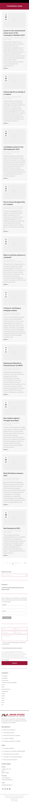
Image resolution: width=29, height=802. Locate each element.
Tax (10, 96)
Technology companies (8, 732)
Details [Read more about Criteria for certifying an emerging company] (5, 339)
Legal (19, 207)
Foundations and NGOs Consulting (11, 741)
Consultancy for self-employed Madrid (12, 756)
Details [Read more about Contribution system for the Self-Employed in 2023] (5, 178)
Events (3, 684)
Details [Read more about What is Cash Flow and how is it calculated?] (5, 284)
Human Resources (7, 368)
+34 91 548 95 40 (6, 778)
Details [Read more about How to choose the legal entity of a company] (5, 231)
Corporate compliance (8, 738)
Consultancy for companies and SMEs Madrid (14, 751)
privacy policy (7, 601)
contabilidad (6, 37)
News (10, 37)
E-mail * (4, 611)
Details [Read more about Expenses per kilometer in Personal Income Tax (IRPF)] (5, 394)
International (5, 691)
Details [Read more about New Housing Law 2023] (5, 555)
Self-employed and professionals (11, 754)
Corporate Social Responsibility (9, 682)
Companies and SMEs (8, 748)
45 (25, 563)
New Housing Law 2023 (11, 528)
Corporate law (6, 207)
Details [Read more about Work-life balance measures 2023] (5, 504)
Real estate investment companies (11, 735)
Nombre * (4, 604)
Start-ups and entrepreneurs (10, 759)
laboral (3, 695)
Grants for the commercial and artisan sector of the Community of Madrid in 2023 (14, 33)
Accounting (6, 96)
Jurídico (15, 207)
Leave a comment (7, 39)
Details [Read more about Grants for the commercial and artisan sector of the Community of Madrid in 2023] (5, 68)
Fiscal (4, 152)
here (7, 659)
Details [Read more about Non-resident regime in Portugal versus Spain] (5, 449)
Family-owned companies (9, 729)
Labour (14, 368)
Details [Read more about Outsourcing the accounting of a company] (5, 123)
